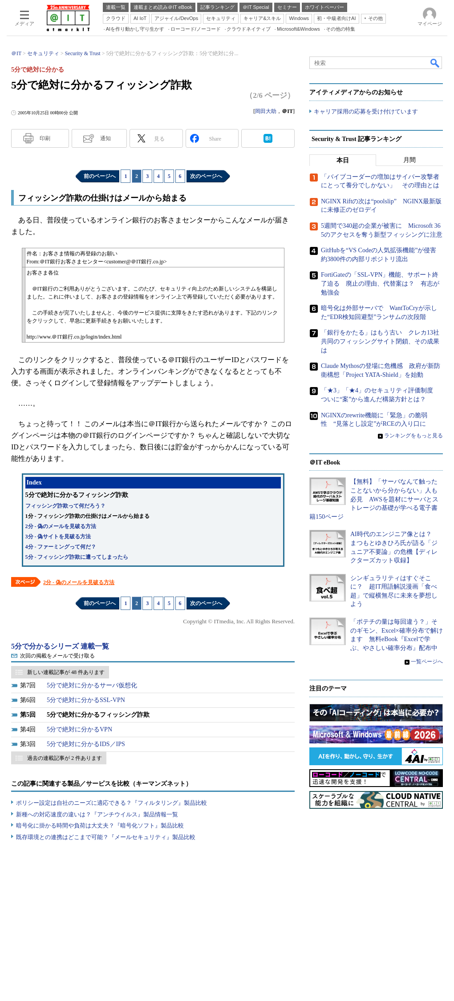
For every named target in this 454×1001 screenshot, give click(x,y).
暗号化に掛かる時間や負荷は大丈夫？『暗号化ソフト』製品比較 (100, 825)
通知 (105, 138)
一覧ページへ (427, 662)
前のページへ (100, 176)
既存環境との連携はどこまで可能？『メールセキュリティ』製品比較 (105, 837)
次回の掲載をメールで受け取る (57, 656)
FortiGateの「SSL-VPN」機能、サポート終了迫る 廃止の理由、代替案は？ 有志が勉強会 (380, 284)
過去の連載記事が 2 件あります (64, 758)
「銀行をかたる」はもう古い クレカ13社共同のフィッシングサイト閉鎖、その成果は (380, 341)
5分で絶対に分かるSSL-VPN (86, 700)
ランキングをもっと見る (413, 435)
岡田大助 (265, 111)
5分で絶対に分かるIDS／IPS (86, 744)
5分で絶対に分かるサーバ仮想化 (92, 685)
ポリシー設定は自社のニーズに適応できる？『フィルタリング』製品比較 (111, 802)
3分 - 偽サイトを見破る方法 (58, 536)
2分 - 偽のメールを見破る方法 (61, 526)
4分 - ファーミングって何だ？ (61, 547)
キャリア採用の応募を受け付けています (366, 111)
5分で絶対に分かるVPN (79, 729)
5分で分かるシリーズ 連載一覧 (60, 646)
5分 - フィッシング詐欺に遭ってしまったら (77, 557)
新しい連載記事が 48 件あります (66, 672)
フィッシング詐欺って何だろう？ (65, 506)
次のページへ (206, 176)
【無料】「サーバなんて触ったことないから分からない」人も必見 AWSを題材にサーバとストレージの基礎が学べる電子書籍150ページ (373, 499)
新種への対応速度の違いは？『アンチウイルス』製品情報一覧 (97, 814)
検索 (435, 63)
